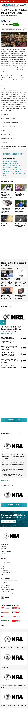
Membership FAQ (5, 592)
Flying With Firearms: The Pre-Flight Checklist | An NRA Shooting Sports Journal (13, 470)
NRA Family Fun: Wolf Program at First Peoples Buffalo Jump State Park (8, 354)
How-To (3, 564)
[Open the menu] (25, 5)
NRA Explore (4, 582)
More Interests (15, 434)
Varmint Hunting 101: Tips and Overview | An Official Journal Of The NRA (13, 456)
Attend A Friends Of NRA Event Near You (13, 705)
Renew (15, 1)
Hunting (3, 566)
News (2, 17)
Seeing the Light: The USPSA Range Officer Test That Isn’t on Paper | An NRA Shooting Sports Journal (13, 464)
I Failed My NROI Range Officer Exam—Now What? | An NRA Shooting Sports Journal (12, 475)
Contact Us (3, 546)
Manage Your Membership (7, 594)
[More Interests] (20, 434)
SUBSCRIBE (9, 521)
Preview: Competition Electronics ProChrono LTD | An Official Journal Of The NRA (21, 281)
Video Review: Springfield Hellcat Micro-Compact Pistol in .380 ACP (9, 360)
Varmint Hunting (10, 460)
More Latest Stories (17, 420)
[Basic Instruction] (10, 480)
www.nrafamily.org (14, 94)
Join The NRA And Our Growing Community (10, 666)
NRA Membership (5, 587)
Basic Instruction (7, 437)
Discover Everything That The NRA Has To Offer (14, 686)
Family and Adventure (6, 562)
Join (11, 1)
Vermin (17, 460)
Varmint (4, 460)
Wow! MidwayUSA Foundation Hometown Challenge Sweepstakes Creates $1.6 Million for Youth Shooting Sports (8, 340)
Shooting (5, 153)
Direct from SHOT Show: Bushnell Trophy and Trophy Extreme (13, 170)
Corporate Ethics (19, 711)
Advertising (3, 548)
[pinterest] (9, 20)
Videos (2, 575)
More (10, 306)
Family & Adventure (9, 333)
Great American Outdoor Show (10, 80)
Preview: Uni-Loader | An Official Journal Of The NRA (21, 297)
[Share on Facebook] (2, 20)
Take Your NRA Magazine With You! (12, 648)
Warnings (3, 713)
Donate (19, 1)
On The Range (4, 570)
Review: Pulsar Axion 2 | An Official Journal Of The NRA (6, 297)
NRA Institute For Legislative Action (9, 580)
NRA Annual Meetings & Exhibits (10, 78)
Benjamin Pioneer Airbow (10, 163)
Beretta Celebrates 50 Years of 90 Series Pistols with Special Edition (9, 348)
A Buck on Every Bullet (10, 161)
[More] (12, 306)
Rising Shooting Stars (6, 572)
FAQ (8, 713)
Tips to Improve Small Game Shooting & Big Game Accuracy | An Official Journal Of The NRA (6, 281)
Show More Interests (17, 505)
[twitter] (5, 20)
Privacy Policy (4, 711)
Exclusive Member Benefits (7, 589)
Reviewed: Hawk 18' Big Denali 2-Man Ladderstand (8, 366)
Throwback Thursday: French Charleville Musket (13, 328)
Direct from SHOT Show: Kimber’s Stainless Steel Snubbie (13, 166)
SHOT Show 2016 (10, 154)
